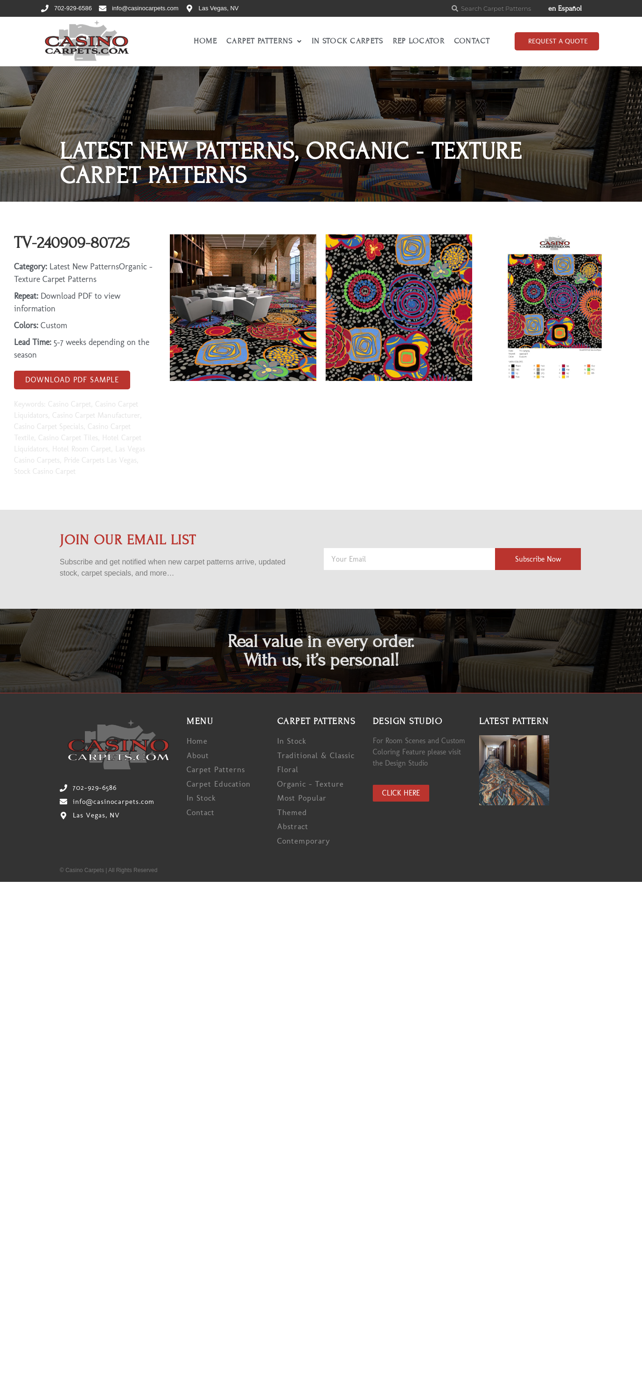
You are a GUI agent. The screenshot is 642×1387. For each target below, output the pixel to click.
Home (205, 41)
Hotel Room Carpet (81, 448)
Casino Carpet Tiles (68, 437)
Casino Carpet (69, 404)
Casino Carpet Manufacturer (96, 415)
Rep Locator (419, 41)
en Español (565, 8)
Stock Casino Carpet (45, 471)
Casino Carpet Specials (49, 426)
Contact (472, 41)
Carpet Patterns (264, 41)
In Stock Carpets (348, 41)
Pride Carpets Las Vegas (100, 460)
